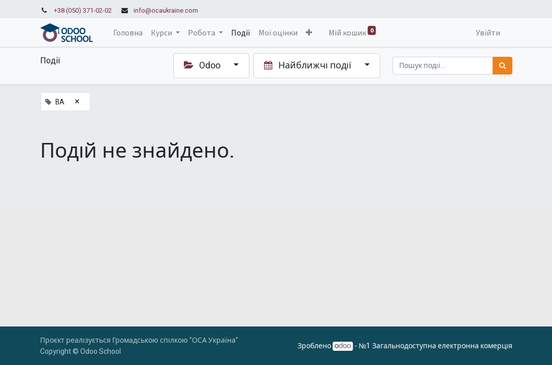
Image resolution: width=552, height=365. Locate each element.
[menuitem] (128, 32)
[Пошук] (502, 66)
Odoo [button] (203, 65)
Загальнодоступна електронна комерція (442, 346)
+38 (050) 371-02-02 (83, 10)
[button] (309, 32)
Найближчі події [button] (308, 65)
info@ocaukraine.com (166, 10)
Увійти (488, 32)
